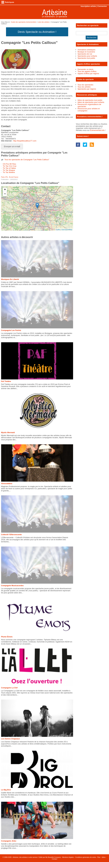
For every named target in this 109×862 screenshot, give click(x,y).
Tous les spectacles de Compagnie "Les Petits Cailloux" (26, 160)
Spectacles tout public (86, 58)
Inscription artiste (88, 6)
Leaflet (58, 229)
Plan (98, 857)
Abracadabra (6, 483)
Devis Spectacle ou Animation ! (37, 31)
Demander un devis (85, 69)
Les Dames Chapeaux (10, 739)
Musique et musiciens (86, 52)
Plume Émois (7, 637)
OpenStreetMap (66, 229)
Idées (104, 857)
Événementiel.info (97, 130)
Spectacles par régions (87, 89)
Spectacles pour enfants (87, 56)
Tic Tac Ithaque (9, 170)
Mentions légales (68, 857)
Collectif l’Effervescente (11, 534)
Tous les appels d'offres (87, 71)
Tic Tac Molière (9, 172)
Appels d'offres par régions (88, 73)
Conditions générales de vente (85, 857)
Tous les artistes (84, 87)
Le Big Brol (6, 790)
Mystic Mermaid (8, 432)
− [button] (5, 194)
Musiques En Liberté (10, 279)
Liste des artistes (43, 22)
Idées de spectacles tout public (90, 100)
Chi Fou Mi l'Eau (9, 164)
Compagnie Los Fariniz (11, 330)
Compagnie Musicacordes (12, 585)
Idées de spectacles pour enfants (91, 102)
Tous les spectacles (85, 85)
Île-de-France (13, 177)
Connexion (102, 6)
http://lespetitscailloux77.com (24, 141)
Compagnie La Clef (9, 688)
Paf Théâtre (6, 381)
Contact (54, 859)
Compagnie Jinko (8, 841)
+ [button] (5, 190)
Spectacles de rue (85, 54)
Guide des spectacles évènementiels (23, 22)
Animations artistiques (86, 50)
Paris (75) (4, 177)
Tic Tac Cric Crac (9, 166)
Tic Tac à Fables (9, 168)
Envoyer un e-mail (12, 146)
